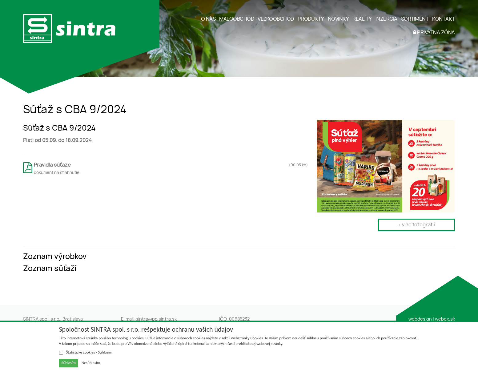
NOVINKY (338, 19)
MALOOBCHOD (236, 19)
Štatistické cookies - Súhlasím (85, 352)
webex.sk (445, 319)
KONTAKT (443, 19)
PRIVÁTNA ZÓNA (434, 32)
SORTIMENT (415, 19)
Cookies (257, 338)
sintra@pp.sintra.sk (156, 319)
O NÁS (208, 19)
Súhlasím (69, 362)
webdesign (420, 319)
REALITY (362, 19)
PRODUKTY (311, 19)
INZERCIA (386, 19)
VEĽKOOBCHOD (276, 19)
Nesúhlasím (91, 362)
